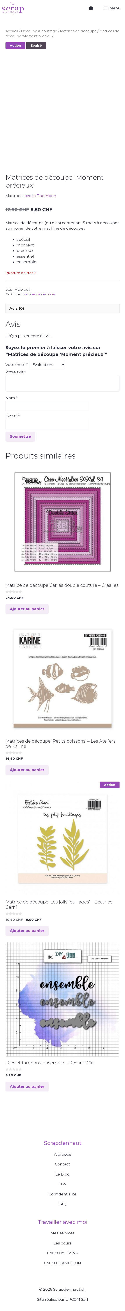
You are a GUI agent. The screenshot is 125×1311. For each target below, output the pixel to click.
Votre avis (15, 372)
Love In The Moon (39, 195)
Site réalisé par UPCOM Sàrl (62, 1299)
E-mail (12, 416)
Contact (62, 1164)
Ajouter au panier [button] (27, 609)
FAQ (63, 1204)
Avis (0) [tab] (16, 308)
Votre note (16, 364)
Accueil (11, 31)
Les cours (62, 1243)
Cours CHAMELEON (62, 1263)
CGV (63, 1184)
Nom (11, 398)
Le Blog (62, 1174)
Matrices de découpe (78, 31)
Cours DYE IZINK (62, 1253)
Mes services (63, 1233)
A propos (62, 1154)
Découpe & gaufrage (39, 31)
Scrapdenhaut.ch (69, 1289)
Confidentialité (63, 1194)
